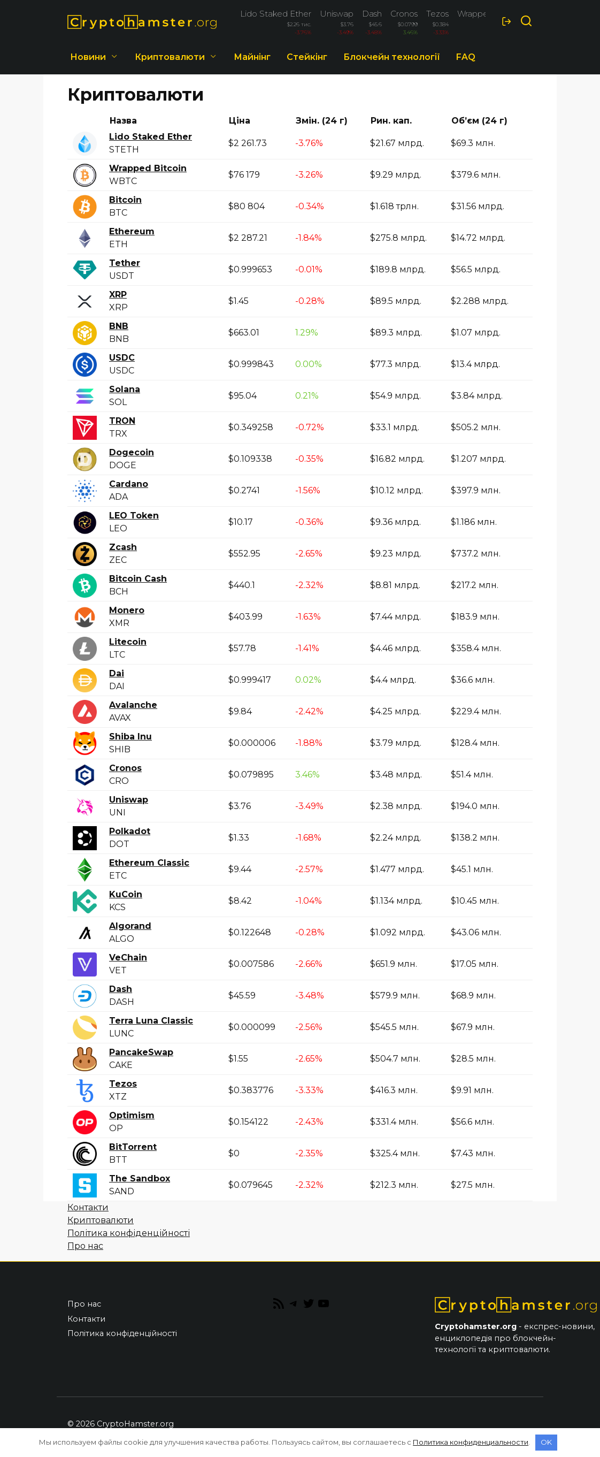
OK (546, 1442)
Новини (88, 57)
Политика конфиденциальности (470, 1442)
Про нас (85, 1246)
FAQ (465, 57)
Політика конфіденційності (128, 1233)
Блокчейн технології (391, 57)
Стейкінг (307, 57)
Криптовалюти (100, 1220)
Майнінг (252, 57)
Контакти (88, 1207)
